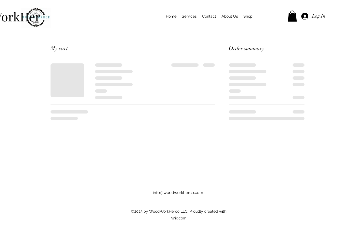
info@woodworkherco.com (178, 192)
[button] (292, 16)
